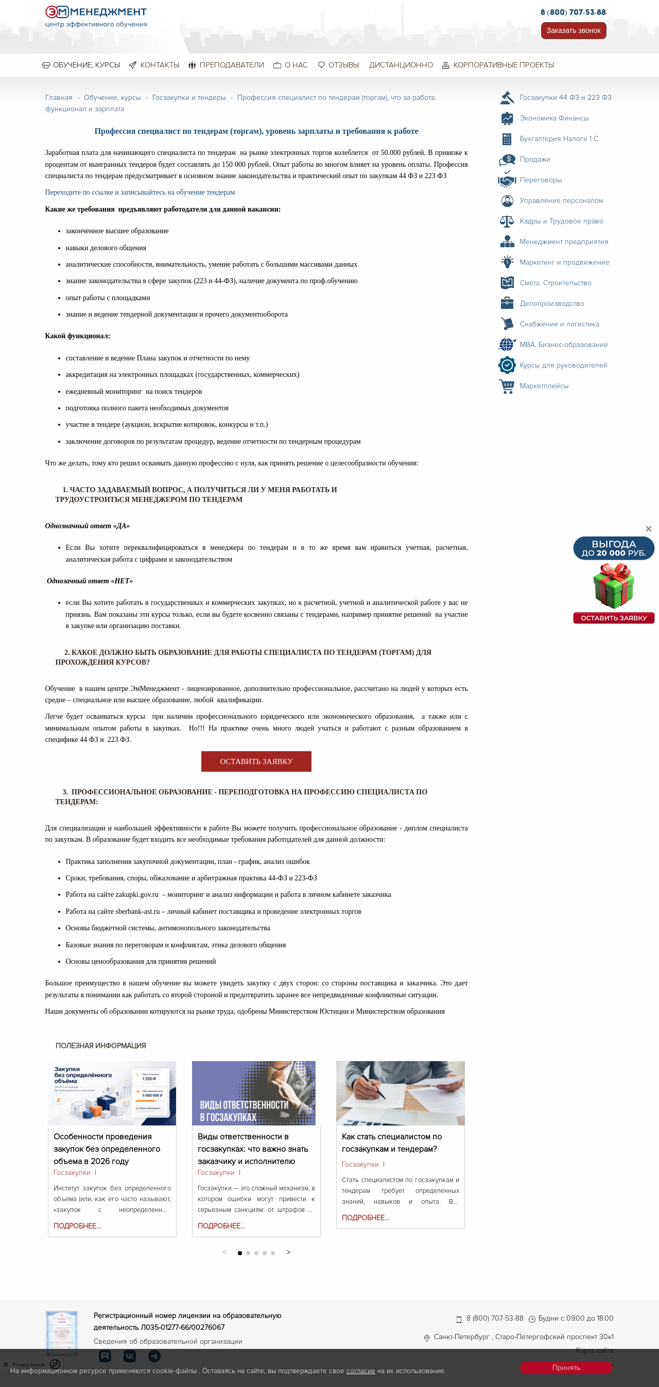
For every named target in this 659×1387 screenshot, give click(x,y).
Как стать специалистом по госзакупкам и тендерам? (392, 1143)
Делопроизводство (552, 303)
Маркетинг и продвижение (565, 262)
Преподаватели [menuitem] (232, 65)
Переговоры (541, 180)
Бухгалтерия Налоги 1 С (559, 138)
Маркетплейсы (544, 386)
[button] (288, 1251)
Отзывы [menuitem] (343, 65)
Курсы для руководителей (564, 365)
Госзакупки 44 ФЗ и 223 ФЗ (566, 97)
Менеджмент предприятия (564, 241)
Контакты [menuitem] (160, 65)
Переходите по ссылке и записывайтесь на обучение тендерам (140, 192)
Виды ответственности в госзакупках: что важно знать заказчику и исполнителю (253, 1143)
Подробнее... (77, 1226)
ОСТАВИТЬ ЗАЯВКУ (256, 761)
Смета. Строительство (556, 283)
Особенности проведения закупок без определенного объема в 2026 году (107, 1143)
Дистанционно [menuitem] (401, 65)
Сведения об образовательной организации (168, 1341)
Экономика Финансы (554, 118)
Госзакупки (72, 1172)
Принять (566, 1367)
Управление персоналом (561, 200)
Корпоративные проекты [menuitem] (504, 65)
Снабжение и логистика (559, 324)
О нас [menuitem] (296, 65)
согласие (360, 1370)
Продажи (535, 159)
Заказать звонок (574, 30)
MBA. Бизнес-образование (564, 344)
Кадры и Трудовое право (561, 221)
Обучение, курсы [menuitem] (86, 65)
